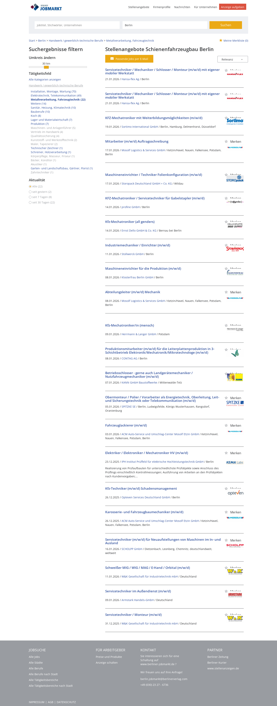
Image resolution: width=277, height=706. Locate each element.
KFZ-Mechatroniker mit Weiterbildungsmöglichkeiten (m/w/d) (153, 118)
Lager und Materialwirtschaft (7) (51, 120)
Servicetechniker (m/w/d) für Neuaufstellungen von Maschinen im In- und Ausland (163, 541)
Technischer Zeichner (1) (47, 148)
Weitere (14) (38, 103)
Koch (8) (36, 116)
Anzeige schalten (107, 662)
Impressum (36, 702)
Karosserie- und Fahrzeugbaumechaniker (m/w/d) (144, 512)
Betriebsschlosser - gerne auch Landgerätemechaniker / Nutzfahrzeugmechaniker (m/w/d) (149, 375)
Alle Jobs (34, 657)
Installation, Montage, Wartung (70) (53, 91)
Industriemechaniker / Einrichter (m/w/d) (137, 245)
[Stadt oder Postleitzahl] (165, 25)
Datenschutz (66, 702)
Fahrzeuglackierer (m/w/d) (126, 425)
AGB (50, 702)
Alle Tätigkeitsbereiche (43, 680)
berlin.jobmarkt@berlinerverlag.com (163, 679)
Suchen (225, 25)
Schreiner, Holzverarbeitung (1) (51, 152)
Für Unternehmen (205, 7)
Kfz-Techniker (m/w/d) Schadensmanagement (141, 488)
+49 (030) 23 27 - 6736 (154, 685)
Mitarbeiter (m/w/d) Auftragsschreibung (136, 141)
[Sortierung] (229, 59)
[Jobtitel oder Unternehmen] (77, 25)
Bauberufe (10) (40, 111)
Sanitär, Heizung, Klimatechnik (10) (53, 107)
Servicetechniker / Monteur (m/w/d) (133, 614)
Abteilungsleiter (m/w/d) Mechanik (132, 292)
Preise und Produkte (109, 657)
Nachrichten (182, 7)
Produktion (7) (40, 124)
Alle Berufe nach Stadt (43, 674)
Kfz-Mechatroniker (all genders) (129, 221)
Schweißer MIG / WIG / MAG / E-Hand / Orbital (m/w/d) (147, 567)
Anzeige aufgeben (232, 7)
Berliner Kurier (217, 662)
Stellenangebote (138, 7)
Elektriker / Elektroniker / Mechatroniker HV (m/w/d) (146, 453)
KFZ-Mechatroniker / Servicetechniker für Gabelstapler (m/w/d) (154, 198)
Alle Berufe (36, 668)
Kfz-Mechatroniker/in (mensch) (129, 325)
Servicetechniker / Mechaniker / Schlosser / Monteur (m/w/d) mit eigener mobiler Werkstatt (162, 71)
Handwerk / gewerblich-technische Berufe (56, 85)
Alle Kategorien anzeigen (45, 79)
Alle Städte (36, 662)
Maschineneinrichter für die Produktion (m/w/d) (143, 268)
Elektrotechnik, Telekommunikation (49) (56, 95)
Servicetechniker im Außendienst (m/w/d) (138, 591)
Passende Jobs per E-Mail (129, 59)
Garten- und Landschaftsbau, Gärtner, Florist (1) (62, 168)
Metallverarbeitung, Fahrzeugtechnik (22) (58, 99)
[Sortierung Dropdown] (242, 59)
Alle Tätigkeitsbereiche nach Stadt (51, 686)
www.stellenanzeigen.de (223, 668)
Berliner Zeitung (217, 657)
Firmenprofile (161, 7)
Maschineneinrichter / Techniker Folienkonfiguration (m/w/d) (153, 174)
